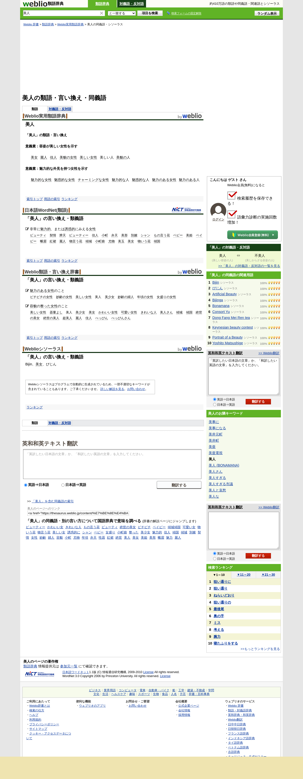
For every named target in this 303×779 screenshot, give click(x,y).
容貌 (33, 306)
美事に (214, 422)
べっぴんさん (121, 318)
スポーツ (144, 693)
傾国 (157, 241)
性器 (102, 537)
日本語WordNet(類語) (46, 210)
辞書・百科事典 (199, 693)
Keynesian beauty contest (232, 327)
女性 (73, 157)
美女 (34, 157)
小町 (105, 235)
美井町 (214, 440)
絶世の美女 (128, 527)
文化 (96, 693)
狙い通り (220, 588)
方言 (183, 693)
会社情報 (184, 710)
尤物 (111, 241)
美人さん (166, 312)
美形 (124, 235)
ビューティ (38, 235)
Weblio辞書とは (39, 705)
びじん (217, 288)
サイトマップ (38, 728)
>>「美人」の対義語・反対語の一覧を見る (249, 266)
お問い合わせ (136, 389)
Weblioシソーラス (43, 348)
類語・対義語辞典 (240, 710)
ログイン (218, 219)
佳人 (53, 157)
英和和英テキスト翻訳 (50, 443)
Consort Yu (221, 312)
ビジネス (95, 690)
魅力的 (45, 229)
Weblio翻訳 (235, 719)
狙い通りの (222, 602)
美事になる (217, 428)
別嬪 (134, 235)
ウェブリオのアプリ (92, 705)
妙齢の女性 (64, 297)
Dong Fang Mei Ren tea (231, 318)
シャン (145, 235)
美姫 (189, 235)
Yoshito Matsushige (227, 343)
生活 (105, 693)
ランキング (69, 199)
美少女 (109, 297)
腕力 (217, 637)
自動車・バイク (159, 690)
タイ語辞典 (235, 742)
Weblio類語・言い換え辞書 (52, 271)
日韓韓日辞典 (237, 728)
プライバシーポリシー (44, 724)
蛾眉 (43, 241)
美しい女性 (88, 157)
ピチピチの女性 (41, 297)
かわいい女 (55, 527)
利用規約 (35, 719)
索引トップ (35, 199)
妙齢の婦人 (126, 297)
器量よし (56, 312)
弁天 (114, 235)
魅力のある (160, 180)
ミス (217, 623)
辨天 (62, 235)
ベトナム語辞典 (238, 747)
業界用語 (110, 690)
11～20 (244, 574)
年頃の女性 (145, 297)
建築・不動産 (196, 690)
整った (45, 306)
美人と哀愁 (217, 490)
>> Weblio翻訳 (269, 353)
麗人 (43, 157)
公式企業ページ (188, 705)
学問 (211, 690)
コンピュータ (128, 690)
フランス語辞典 (238, 733)
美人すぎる (217, 478)
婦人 (51, 537)
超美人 (67, 318)
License (148, 672)
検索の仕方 (36, 710)
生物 (156, 693)
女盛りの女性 (166, 297)
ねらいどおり (224, 595)
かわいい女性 (108, 312)
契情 (53, 235)
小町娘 (100, 241)
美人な (214, 496)
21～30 (268, 574)
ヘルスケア (118, 693)
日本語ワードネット (75, 672)
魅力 (169, 537)
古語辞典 (234, 751)
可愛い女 (189, 527)
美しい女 (58, 532)
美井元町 (216, 434)
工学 (181, 690)
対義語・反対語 (131, 4)
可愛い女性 (129, 312)
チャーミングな (90, 180)
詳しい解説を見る (112, 389)
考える (219, 630)
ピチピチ (144, 527)
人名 (174, 693)
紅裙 (53, 241)
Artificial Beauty (224, 294)
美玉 (121, 241)
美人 (127, 537)
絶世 (118, 537)
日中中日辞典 (237, 724)
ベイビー (159, 527)
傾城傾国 (174, 527)
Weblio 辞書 (31, 24)
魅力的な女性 (41, 180)
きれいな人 (149, 312)
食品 (165, 693)
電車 (143, 690)
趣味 (132, 693)
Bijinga (217, 300)
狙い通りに (222, 582)
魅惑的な (61, 180)
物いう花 (144, 241)
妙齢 (42, 537)
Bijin (215, 282)
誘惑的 (70, 229)
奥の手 (219, 616)
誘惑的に (73, 532)
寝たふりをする (226, 643)
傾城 (88, 241)
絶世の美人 (51, 318)
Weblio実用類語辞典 (70, 24)
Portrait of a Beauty (227, 337)
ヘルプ (33, 714)
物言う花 (75, 241)
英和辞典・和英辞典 (241, 714)
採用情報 (184, 714)
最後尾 (219, 609)
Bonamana (220, 306)
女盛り (110, 532)
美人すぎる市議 (221, 484)
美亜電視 (216, 453)
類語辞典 (102, 4)
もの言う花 (162, 235)
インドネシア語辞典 (241, 738)
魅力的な (119, 180)
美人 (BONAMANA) (224, 465)
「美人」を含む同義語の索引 (53, 501)
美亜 (212, 447)
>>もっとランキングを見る (260, 649)
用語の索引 (52, 199)
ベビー (178, 235)
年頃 (85, 537)
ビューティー (78, 235)
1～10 (219, 575)
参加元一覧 (68, 666)
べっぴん (101, 318)
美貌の (65, 157)
